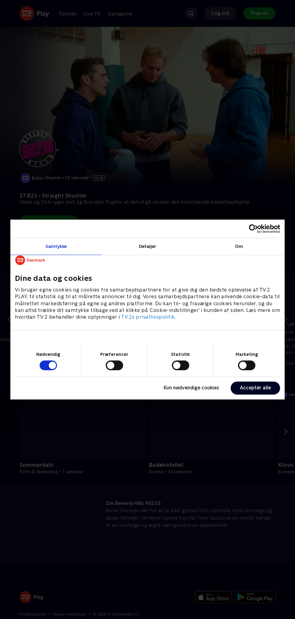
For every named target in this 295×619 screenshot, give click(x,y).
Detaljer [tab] (147, 246)
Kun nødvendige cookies (191, 388)
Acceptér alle (255, 388)
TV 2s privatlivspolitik (148, 317)
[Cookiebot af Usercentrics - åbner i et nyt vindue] (253, 228)
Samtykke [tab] (56, 246)
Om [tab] (239, 246)
